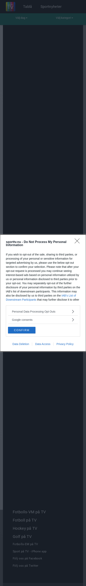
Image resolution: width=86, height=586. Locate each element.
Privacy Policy (64, 344)
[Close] (78, 242)
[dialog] (43, 293)
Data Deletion (21, 344)
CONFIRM (21, 330)
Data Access (42, 344)
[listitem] (43, 311)
